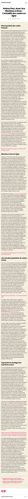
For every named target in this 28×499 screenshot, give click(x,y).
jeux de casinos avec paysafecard (15, 404)
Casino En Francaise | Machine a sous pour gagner (13, 435)
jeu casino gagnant (18, 194)
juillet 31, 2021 (17, 18)
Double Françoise (6, 2)
